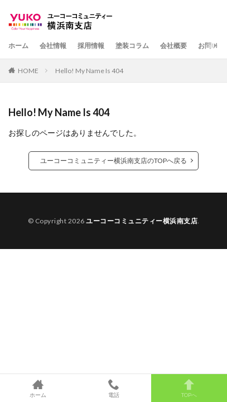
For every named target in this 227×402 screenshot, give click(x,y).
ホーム (18, 45)
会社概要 (173, 45)
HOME (28, 70)
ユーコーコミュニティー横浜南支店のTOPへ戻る (113, 160)
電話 (114, 388)
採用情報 (91, 45)
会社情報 (53, 45)
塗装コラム (132, 45)
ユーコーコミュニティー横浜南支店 (141, 221)
